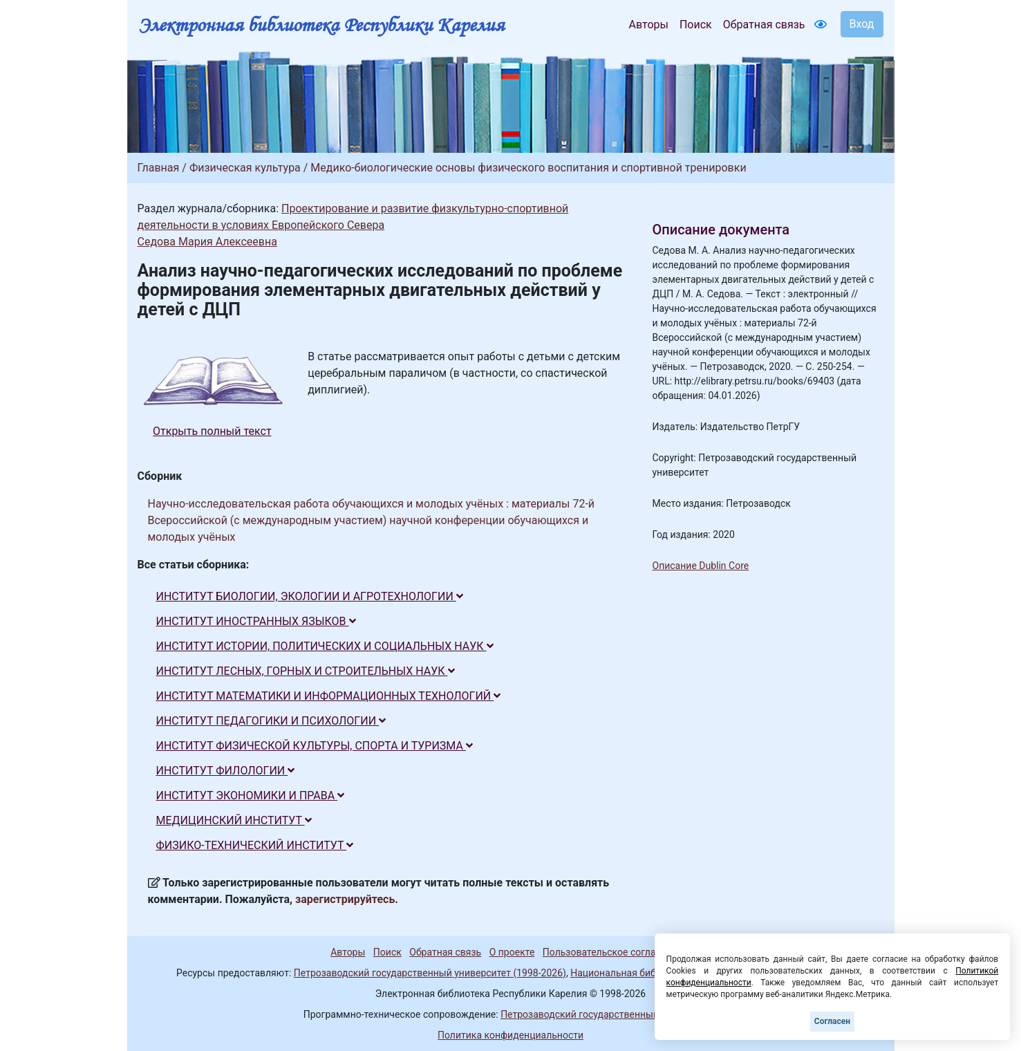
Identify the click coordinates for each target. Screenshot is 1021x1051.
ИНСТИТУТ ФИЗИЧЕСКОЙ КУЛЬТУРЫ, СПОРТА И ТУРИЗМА (314, 745)
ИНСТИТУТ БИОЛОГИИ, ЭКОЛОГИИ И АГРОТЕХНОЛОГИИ (309, 596)
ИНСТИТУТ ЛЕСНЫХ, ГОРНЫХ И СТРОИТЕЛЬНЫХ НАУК (305, 671)
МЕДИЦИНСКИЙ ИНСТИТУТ (234, 820)
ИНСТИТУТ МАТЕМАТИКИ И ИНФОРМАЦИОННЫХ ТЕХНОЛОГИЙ (328, 696)
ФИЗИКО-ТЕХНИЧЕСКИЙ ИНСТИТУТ (255, 845)
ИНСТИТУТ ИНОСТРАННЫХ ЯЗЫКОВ (256, 621)
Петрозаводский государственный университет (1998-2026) (430, 972)
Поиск (696, 24)
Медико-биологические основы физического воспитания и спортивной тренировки (528, 167)
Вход (862, 23)
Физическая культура (245, 167)
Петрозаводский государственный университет (609, 1014)
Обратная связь (764, 24)
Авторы (648, 24)
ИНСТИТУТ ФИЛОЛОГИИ (225, 770)
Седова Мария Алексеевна (207, 241)
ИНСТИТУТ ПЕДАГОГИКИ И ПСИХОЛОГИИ (271, 720)
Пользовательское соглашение (614, 952)
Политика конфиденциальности (510, 1035)
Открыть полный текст (212, 431)
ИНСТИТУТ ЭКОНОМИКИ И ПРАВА (250, 795)
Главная (159, 167)
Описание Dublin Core (701, 565)
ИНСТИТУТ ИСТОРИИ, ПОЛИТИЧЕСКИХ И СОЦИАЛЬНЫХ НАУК (325, 646)
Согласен (832, 1021)
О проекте (512, 952)
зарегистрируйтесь (345, 899)
